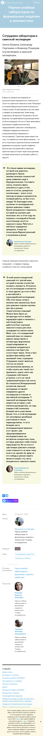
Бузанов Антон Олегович (22, 241)
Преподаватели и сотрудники (12, 681)
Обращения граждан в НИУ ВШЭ (13, 690)
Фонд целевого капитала (10, 693)
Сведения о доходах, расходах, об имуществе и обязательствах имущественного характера (18, 700)
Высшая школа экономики (14, 2)
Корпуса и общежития (9, 684)
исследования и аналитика (25, 554)
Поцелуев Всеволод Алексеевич (21, 469)
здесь (18, 719)
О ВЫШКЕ (6, 669)
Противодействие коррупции (12, 696)
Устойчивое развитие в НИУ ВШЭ (13, 678)
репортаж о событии (23, 558)
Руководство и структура (10, 675)
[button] (4, 72)
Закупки (4, 687)
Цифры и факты (7, 672)
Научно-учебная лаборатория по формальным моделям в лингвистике (21, 14)
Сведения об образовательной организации (17, 704)
